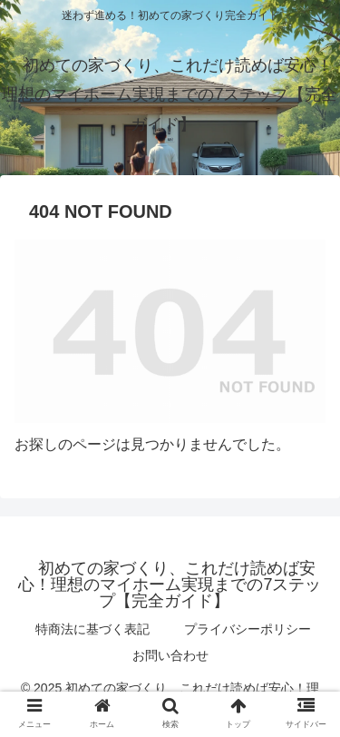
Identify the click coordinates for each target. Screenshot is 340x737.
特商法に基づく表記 (92, 629)
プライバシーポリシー (247, 629)
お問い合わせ (170, 655)
